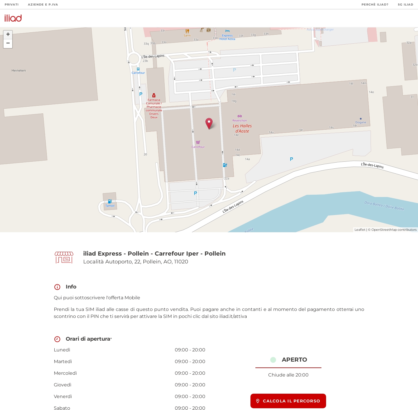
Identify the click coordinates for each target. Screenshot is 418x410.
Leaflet (360, 230)
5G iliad (405, 4)
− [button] (8, 43)
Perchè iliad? (375, 4)
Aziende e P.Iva (43, 4)
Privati (12, 4)
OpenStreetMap (384, 230)
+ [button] (8, 35)
